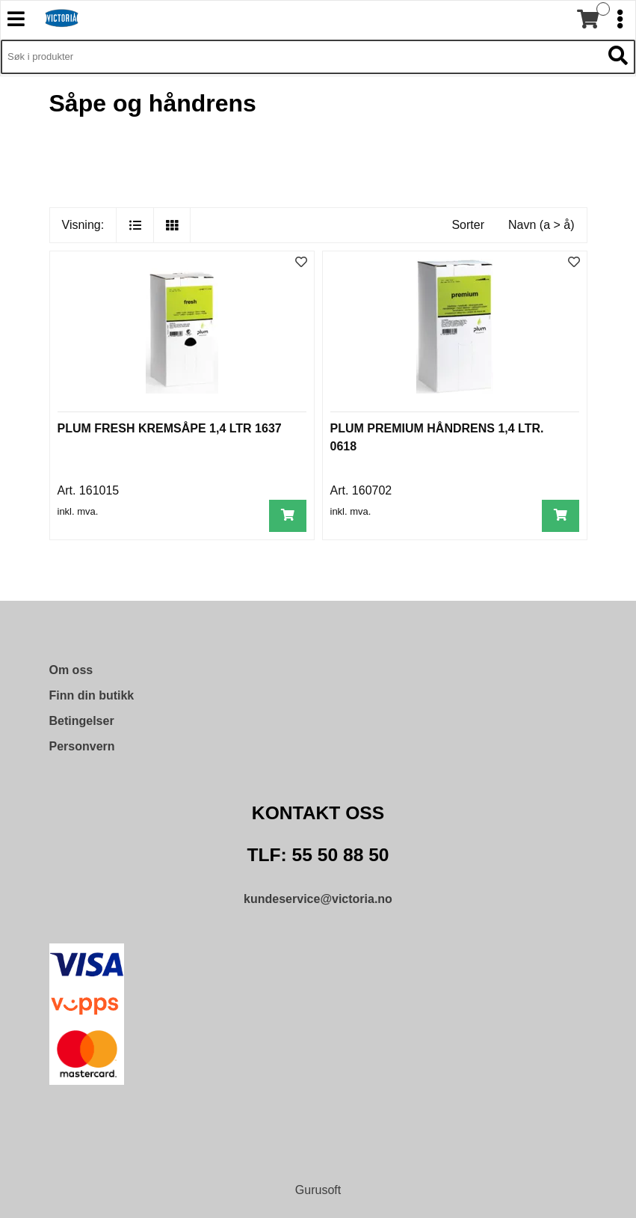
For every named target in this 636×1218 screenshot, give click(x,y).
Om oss (71, 670)
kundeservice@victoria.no (318, 899)
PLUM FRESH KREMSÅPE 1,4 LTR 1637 (170, 428)
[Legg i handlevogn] (287, 516)
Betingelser (81, 720)
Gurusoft (318, 1190)
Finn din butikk (92, 695)
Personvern (82, 746)
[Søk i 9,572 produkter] (301, 57)
